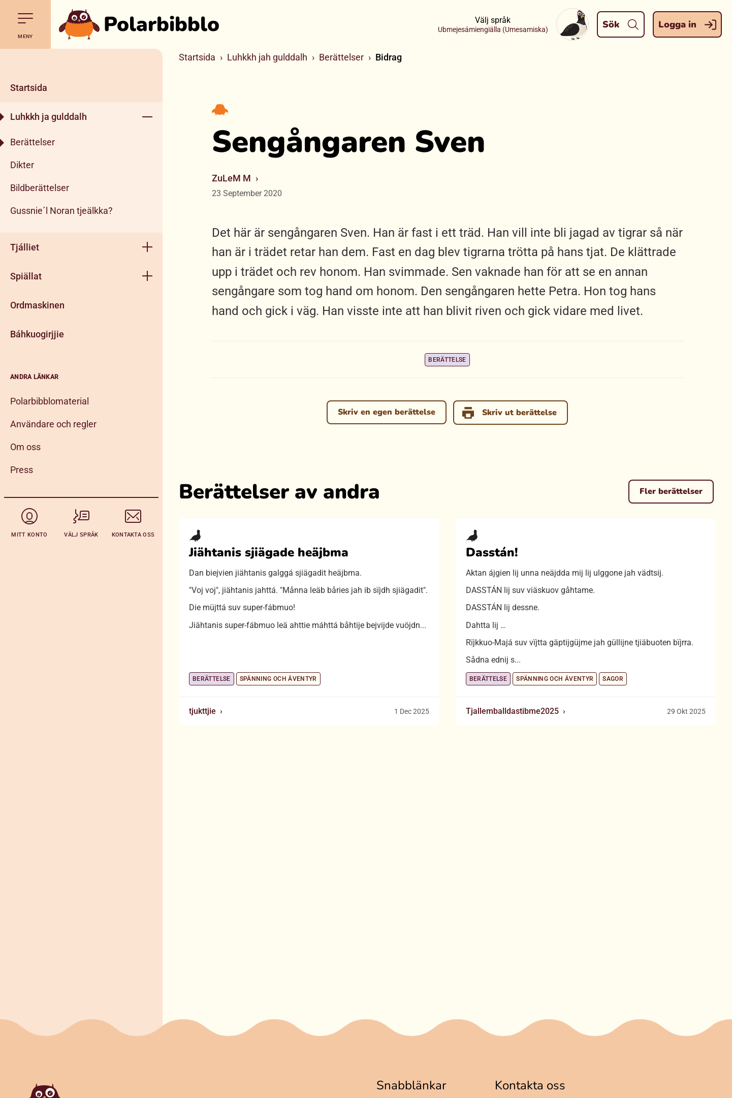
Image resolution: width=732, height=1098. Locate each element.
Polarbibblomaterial (49, 401)
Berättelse (447, 359)
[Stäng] (81, 61)
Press (21, 469)
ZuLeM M (231, 178)
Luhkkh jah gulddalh (267, 57)
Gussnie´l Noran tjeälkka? (61, 210)
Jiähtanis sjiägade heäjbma (268, 552)
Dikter (22, 165)
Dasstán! (492, 552)
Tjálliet (24, 247)
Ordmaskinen (37, 305)
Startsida (28, 87)
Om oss (25, 447)
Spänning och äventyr (278, 678)
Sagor (612, 678)
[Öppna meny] (147, 116)
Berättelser (32, 142)
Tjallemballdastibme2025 (512, 711)
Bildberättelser (39, 187)
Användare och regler (53, 424)
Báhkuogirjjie (37, 334)
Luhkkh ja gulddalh (48, 116)
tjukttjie (202, 711)
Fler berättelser (671, 491)
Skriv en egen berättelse (386, 412)
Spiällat (26, 276)
